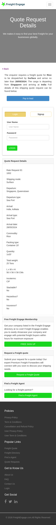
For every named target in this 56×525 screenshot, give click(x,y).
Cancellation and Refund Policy (19, 426)
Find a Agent (10, 457)
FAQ (6, 479)
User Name (12, 122)
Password (11, 133)
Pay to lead (28, 98)
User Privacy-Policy (13, 431)
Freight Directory (12, 453)
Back (5, 69)
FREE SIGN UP (28, 344)
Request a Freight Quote (28, 374)
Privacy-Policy (11, 417)
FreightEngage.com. (22, 517)
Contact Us (9, 484)
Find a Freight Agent (28, 395)
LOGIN (12, 148)
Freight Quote (10, 448)
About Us (8, 475)
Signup (40, 114)
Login (15, 114)
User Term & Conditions (15, 435)
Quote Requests (12, 462)
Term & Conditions (13, 422)
